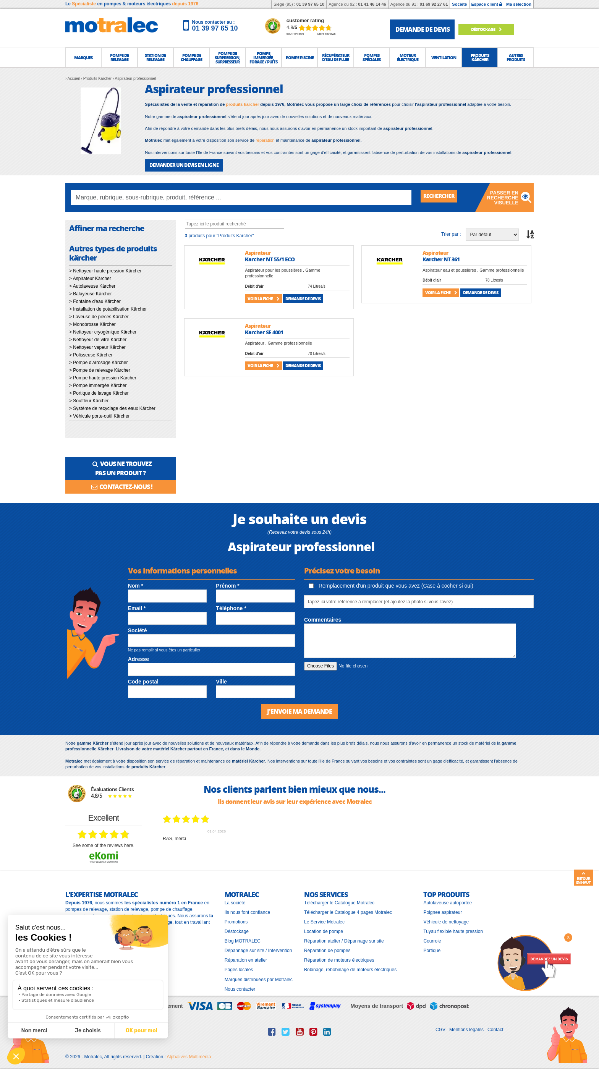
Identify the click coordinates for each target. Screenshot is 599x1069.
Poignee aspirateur (442, 909)
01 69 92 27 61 (434, 4)
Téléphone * (231, 606)
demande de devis (422, 29)
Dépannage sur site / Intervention (258, 948)
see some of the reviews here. (103, 842)
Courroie (432, 938)
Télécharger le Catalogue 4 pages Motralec (348, 909)
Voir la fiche (263, 298)
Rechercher (442, 196)
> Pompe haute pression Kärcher (102, 377)
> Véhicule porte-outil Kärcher (99, 415)
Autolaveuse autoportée (447, 899)
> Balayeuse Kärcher (90, 293)
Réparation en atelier (246, 957)
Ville (221, 679)
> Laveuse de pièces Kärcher (99, 316)
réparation (265, 140)
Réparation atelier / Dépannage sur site (344, 938)
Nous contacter (240, 986)
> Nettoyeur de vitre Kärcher (97, 339)
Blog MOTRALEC (243, 938)
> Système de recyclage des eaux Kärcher (112, 407)
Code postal (143, 679)
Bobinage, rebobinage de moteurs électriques (350, 967)
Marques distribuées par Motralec (259, 977)
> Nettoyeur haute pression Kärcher (105, 270)
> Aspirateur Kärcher (90, 277)
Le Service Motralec (324, 919)
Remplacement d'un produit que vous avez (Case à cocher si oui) (391, 583)
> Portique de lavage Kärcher (99, 392)
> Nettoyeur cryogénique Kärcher (102, 331)
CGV (440, 1027)
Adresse (138, 657)
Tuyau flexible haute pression (453, 928)
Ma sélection (518, 4)
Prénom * (227, 584)
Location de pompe (323, 928)
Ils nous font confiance (247, 909)
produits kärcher (242, 104)
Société (459, 4)
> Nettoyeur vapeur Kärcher (97, 346)
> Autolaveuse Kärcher (92, 285)
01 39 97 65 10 (310, 4)
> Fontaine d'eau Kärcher (95, 300)
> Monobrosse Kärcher (92, 323)
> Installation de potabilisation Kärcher (108, 308)
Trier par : (451, 233)
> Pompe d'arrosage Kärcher (98, 361)
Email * (137, 606)
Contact (495, 1027)
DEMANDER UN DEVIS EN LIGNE (180, 165)
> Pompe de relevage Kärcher (99, 369)
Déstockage (491, 29)
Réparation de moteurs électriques (339, 957)
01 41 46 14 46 (372, 4)
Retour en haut (583, 878)
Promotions (236, 919)
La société (235, 899)
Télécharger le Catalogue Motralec (339, 899)
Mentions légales (466, 1027)
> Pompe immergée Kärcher (97, 384)
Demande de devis (303, 298)
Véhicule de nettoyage (446, 919)
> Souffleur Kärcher (89, 400)
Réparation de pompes (327, 948)
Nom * (135, 584)
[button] (83, 57)
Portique (431, 948)
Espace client (486, 4)
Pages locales (239, 967)
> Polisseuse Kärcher (91, 354)
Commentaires (322, 618)
